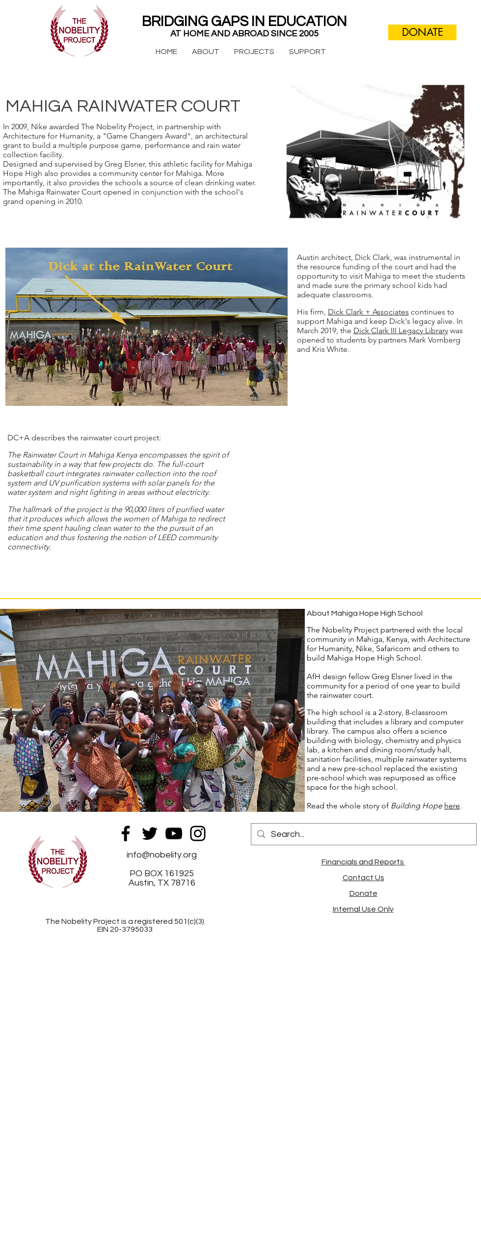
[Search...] (363, 834)
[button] (206, 51)
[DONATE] (422, 32)
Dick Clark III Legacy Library (400, 330)
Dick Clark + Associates (368, 311)
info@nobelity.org (162, 854)
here (452, 805)
